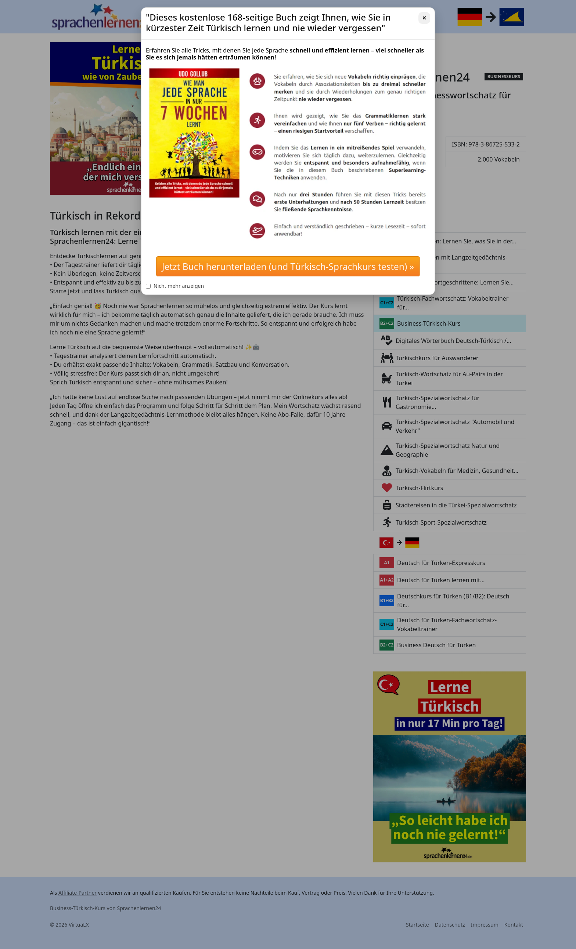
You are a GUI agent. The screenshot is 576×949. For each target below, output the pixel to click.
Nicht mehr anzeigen (175, 285)
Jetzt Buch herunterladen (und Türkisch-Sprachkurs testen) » (288, 266)
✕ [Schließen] (424, 17)
